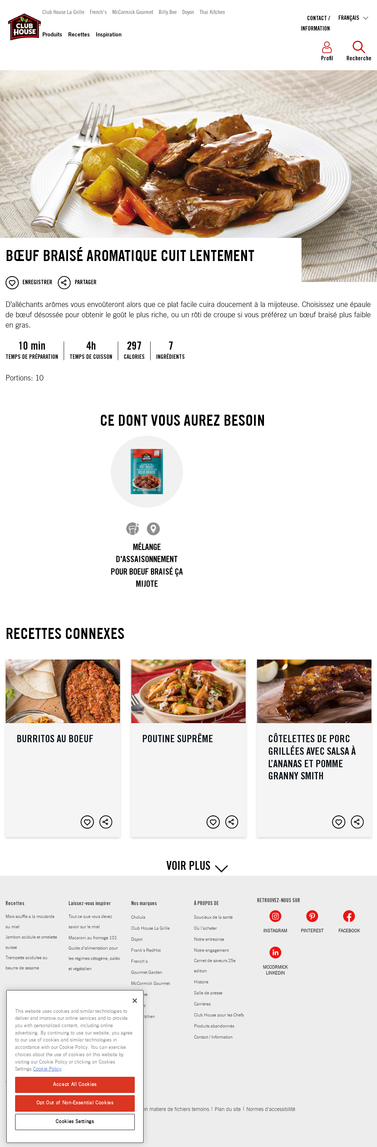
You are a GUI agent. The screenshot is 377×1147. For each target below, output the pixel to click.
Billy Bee (168, 11)
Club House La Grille (63, 11)
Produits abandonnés (214, 1020)
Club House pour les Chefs (219, 1009)
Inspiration (108, 35)
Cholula (138, 912)
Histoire (201, 976)
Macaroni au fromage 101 (92, 932)
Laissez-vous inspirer (89, 898)
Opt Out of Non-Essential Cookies (75, 1103)
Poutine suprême (188, 742)
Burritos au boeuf (63, 742)
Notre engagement (211, 945)
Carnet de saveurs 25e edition (215, 960)
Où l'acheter (205, 923)
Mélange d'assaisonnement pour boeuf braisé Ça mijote (147, 567)
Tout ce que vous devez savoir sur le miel (90, 916)
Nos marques (144, 898)
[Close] (135, 1001)
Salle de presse (208, 987)
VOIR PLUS (188, 862)
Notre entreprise (209, 934)
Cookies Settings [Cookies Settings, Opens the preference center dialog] (75, 1121)
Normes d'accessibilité (270, 1104)
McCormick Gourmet (132, 11)
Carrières (202, 998)
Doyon (188, 11)
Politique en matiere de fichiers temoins (165, 1104)
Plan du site (228, 1104)
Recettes (79, 35)
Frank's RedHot (146, 945)
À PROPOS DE (206, 898)
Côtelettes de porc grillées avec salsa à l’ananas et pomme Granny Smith (314, 742)
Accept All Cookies (75, 1084)
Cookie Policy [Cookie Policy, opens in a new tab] (47, 1069)
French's (98, 11)
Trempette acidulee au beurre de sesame (26, 957)
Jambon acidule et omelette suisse (31, 936)
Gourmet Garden (146, 967)
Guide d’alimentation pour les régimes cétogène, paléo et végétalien (94, 952)
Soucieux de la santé (213, 912)
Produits (52, 35)
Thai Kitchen (212, 11)
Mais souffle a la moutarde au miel (30, 916)
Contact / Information (213, 1031)
